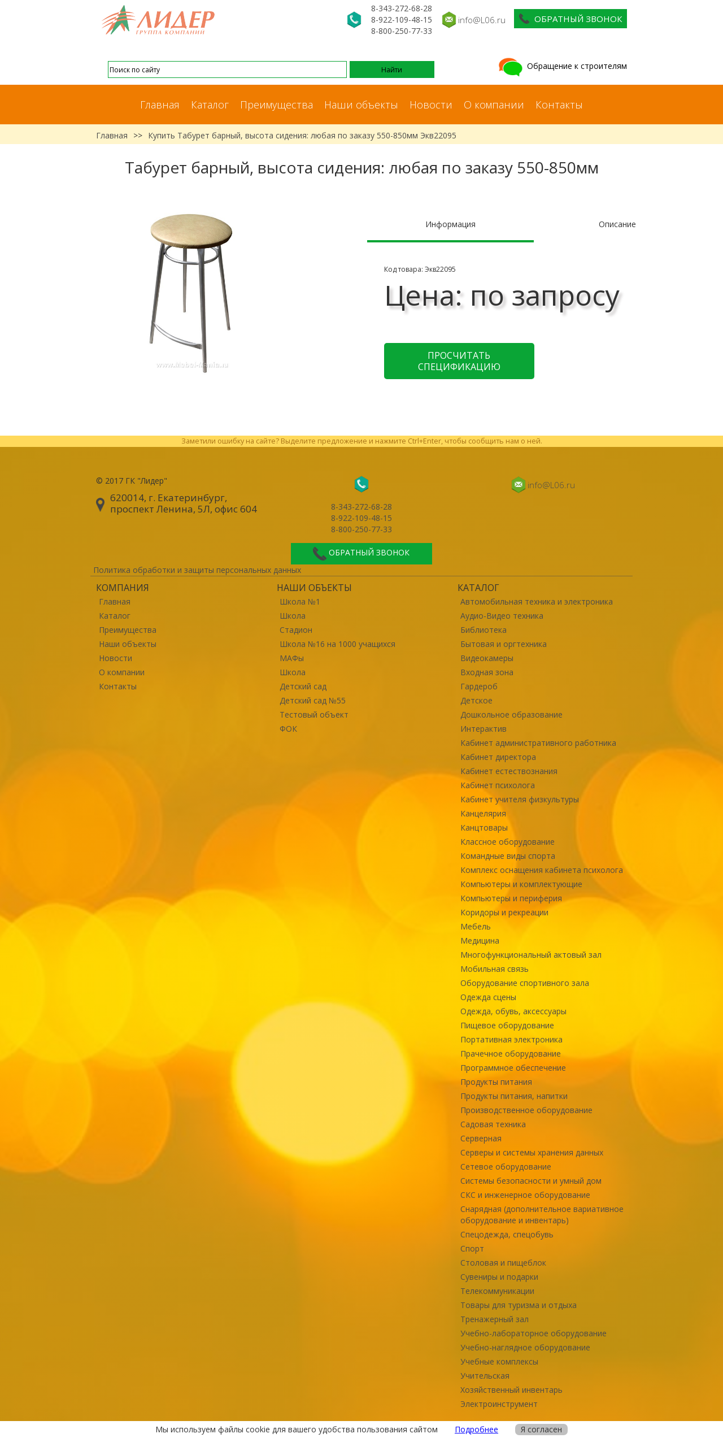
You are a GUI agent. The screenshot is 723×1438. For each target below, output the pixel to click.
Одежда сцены (488, 997)
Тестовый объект (314, 714)
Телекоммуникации (497, 1290)
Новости (431, 104)
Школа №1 (300, 601)
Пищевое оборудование (507, 1025)
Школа (293, 615)
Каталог (210, 104)
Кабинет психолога (497, 785)
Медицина (479, 940)
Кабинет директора (498, 756)
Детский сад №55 (313, 700)
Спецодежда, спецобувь (507, 1234)
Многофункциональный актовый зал (531, 954)
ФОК (288, 728)
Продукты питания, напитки (514, 1096)
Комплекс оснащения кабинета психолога (541, 869)
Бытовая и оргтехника (503, 643)
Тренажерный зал (494, 1319)
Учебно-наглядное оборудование (525, 1347)
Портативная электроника (511, 1039)
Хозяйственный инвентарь (511, 1389)
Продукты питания (496, 1081)
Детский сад (303, 686)
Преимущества (276, 104)
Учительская (484, 1375)
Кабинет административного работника (538, 742)
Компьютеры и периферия (511, 898)
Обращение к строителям (561, 65)
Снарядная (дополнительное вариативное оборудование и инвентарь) (542, 1215)
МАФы (292, 658)
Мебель (475, 926)
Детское (476, 700)
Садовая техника (493, 1124)
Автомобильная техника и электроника (536, 601)
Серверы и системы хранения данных (531, 1152)
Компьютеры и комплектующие (521, 884)
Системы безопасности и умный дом (531, 1180)
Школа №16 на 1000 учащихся (337, 643)
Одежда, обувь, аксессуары (513, 1011)
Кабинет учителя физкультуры (519, 799)
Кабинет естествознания (509, 771)
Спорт (472, 1248)
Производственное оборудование (526, 1110)
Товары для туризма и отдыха (518, 1305)
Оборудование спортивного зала (524, 983)
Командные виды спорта (507, 855)
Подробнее (476, 1429)
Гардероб (479, 686)
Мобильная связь (494, 968)
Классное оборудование (507, 841)
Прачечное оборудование (510, 1053)
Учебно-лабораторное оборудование (533, 1333)
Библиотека (483, 629)
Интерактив (483, 728)
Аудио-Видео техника (501, 615)
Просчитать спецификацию (459, 361)
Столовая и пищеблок (503, 1262)
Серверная (481, 1138)
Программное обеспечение (513, 1067)
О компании (494, 104)
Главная (160, 104)
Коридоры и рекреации (504, 912)
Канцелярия (483, 813)
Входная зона (486, 672)
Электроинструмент (499, 1403)
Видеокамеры (486, 658)
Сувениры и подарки (499, 1276)
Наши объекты (361, 104)
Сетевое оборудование (505, 1166)
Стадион (296, 629)
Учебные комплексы (499, 1361)
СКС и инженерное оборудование (525, 1194)
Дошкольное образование (511, 714)
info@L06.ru (482, 19)
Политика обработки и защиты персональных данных (197, 569)
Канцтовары (484, 827)
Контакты (559, 104)
